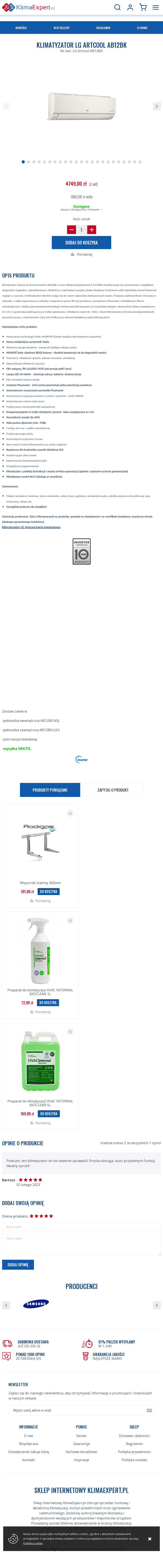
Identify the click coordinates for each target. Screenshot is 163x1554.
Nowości (21, 27)
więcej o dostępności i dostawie (80, 209)
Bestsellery (61, 27)
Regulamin (103, 27)
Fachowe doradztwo (81, 1451)
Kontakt (28, 1460)
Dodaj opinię (18, 1264)
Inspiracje (81, 1460)
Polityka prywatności (134, 1451)
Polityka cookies (134, 1460)
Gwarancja (81, 1443)
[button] (6, 106)
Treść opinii (14, 1238)
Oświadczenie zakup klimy (28, 1451)
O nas (28, 1435)
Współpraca (28, 1443)
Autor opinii (14, 1227)
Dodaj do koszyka (82, 242)
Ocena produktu (15, 1216)
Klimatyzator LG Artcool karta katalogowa (31, 527)
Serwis (81, 1435)
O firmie (142, 27)
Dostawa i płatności (134, 1435)
